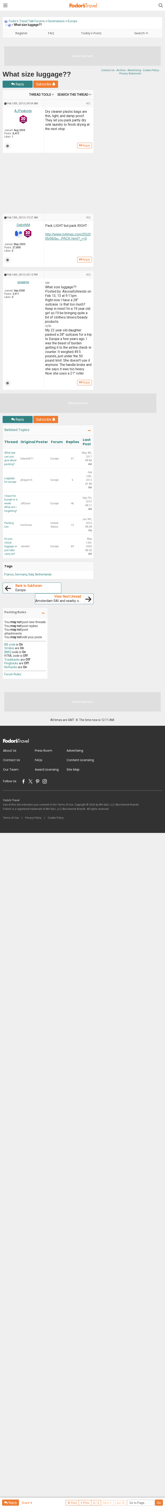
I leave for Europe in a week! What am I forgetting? (10, 503)
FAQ (51, 33)
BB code (9, 644)
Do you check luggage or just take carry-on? (10, 546)
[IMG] (7, 652)
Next (107, 1503)
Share (26, 1503)
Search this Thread (72, 94)
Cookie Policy (151, 70)
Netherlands (43, 574)
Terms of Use (11, 817)
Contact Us (108, 70)
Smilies (9, 648)
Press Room (43, 750)
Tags (8, 566)
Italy (31, 574)
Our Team (10, 769)
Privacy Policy (33, 817)
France (9, 574)
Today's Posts (91, 33)
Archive (120, 70)
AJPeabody (23, 111)
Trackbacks (12, 659)
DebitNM (23, 225)
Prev (85, 1503)
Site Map (73, 769)
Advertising (134, 70)
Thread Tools (40, 94)
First (72, 1503)
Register (21, 33)
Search (141, 33)
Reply (17, 84)
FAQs (38, 760)
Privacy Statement (130, 73)
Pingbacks (11, 663)
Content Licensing (80, 760)
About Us (9, 750)
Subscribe (45, 84)
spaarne (23, 282)
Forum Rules (12, 674)
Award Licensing (47, 769)
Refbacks (10, 667)
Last (120, 1503)
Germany (21, 574)
